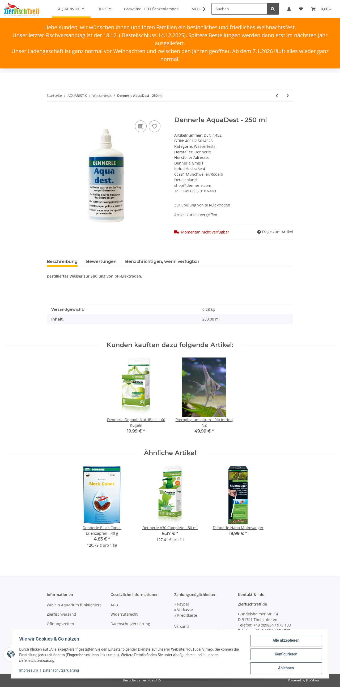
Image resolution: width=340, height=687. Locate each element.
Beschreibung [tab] (62, 261)
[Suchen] (239, 9)
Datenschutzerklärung (130, 623)
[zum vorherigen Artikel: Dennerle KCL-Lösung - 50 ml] (276, 95)
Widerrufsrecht (124, 614)
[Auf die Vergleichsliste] (141, 126)
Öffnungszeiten (60, 623)
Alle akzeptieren (285, 640)
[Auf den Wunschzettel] (154, 126)
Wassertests (204, 146)
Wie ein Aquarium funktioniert (74, 604)
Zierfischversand (61, 614)
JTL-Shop (312, 680)
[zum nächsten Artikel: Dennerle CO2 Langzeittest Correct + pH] (287, 95)
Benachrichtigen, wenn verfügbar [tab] (162, 261)
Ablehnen (286, 668)
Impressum (28, 670)
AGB (114, 604)
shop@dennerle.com (192, 185)
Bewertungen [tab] (101, 261)
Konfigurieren (285, 654)
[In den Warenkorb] (51, 113)
